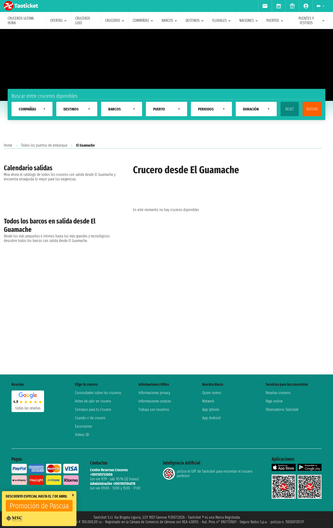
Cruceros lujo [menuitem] (82, 20)
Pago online (274, 401)
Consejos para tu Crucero (93, 409)
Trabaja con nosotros (153, 409)
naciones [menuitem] (248, 20)
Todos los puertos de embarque (44, 145)
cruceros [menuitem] (115, 20)
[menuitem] (265, 6)
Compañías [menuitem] (143, 20)
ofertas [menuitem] (58, 20)
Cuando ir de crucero (90, 418)
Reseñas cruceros (278, 392)
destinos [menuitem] (195, 20)
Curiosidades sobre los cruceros (98, 392)
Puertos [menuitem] (275, 20)
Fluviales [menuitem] (221, 20)
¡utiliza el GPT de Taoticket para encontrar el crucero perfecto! (208, 474)
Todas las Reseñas (27, 408)
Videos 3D (82, 434)
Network (208, 401)
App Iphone (210, 409)
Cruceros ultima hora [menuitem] (21, 20)
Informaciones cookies (154, 401)
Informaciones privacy (154, 392)
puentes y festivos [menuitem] (312, 20)
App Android (211, 418)
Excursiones (83, 426)
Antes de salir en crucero (93, 401)
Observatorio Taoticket (282, 409)
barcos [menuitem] (170, 20)
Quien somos (211, 392)
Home (8, 145)
